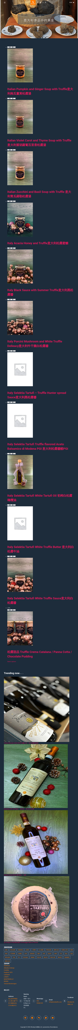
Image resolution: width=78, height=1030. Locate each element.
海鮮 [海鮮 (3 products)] (38, 953)
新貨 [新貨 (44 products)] (6, 953)
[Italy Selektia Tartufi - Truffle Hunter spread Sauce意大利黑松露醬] (20, 369)
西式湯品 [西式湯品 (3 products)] (25, 957)
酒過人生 (42, 2)
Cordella (6, 970)
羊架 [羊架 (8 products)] (14, 957)
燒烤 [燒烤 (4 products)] (55, 953)
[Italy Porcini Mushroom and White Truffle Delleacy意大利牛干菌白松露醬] (20, 318)
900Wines (7, 966)
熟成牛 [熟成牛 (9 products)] (50, 953)
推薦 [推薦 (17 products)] (71, 950)
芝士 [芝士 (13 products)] (19, 957)
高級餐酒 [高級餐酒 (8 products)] (66, 957)
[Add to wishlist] (8, 47)
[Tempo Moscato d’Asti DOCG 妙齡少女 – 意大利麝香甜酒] (36, 709)
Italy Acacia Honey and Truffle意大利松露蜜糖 (37, 243)
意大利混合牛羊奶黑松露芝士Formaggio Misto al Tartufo (21, 942)
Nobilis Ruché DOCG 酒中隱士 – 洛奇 (15, 875)
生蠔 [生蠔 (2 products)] (71, 953)
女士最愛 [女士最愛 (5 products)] (41, 950)
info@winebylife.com (55, 1002)
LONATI (6, 977)
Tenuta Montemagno (10, 983)
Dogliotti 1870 (8, 972)
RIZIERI (6, 981)
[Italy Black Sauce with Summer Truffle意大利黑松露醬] (20, 266)
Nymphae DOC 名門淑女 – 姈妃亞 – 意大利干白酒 (19, 809)
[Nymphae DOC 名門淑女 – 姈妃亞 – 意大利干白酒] (36, 776)
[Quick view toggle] (14, 47)
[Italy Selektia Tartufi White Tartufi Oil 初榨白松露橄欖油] (20, 472)
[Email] (52, 1018)
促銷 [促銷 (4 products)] (6, 950)
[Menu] (4, 2)
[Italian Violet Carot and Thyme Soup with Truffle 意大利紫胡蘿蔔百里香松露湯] (20, 117)
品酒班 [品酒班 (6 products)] (27, 950)
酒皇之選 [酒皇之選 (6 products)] (52, 957)
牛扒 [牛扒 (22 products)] (61, 953)
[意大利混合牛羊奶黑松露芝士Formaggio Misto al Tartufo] (36, 908)
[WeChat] (39, 1018)
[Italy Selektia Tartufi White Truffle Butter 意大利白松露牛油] (20, 523)
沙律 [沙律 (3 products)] (25, 953)
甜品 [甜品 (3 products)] (66, 953)
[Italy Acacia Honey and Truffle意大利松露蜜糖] (20, 219)
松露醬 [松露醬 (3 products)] (20, 953)
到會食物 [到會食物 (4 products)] (20, 950)
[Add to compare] (11, 47)
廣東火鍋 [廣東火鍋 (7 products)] (56, 950)
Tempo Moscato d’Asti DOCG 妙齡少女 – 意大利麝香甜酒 (21, 743)
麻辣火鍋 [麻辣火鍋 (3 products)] (7, 961)
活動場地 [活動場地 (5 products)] (32, 953)
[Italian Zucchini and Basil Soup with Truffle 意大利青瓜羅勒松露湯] (20, 168)
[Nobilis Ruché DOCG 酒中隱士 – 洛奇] (36, 842)
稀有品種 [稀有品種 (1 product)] (7, 957)
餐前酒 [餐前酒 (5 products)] (60, 957)
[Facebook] (25, 1018)
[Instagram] (32, 1018)
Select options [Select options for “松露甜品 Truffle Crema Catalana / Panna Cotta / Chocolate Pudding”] (11, 661)
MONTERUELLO (8, 979)
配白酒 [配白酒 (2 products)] (39, 957)
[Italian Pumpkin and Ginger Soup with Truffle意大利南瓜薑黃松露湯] (20, 65)
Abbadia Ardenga (9, 968)
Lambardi (7, 974)
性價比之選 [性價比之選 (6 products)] (65, 950)
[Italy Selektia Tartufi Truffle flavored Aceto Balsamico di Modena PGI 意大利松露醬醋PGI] (20, 420)
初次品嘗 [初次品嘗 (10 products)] (12, 950)
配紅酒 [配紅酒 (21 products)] (45, 957)
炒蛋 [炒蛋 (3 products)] (44, 953)
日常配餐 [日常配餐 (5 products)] (12, 953)
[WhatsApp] (46, 1018)
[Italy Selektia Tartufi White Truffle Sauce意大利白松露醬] (20, 574)
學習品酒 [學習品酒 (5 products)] (48, 950)
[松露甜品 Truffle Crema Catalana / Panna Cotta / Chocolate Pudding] (20, 628)
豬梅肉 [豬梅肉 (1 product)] (32, 957)
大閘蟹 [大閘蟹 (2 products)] (34, 950)
